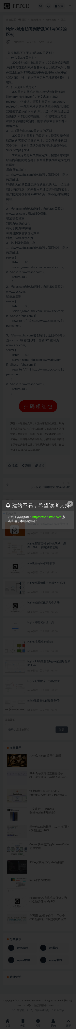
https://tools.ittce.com (46, 517)
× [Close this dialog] (70, 503)
